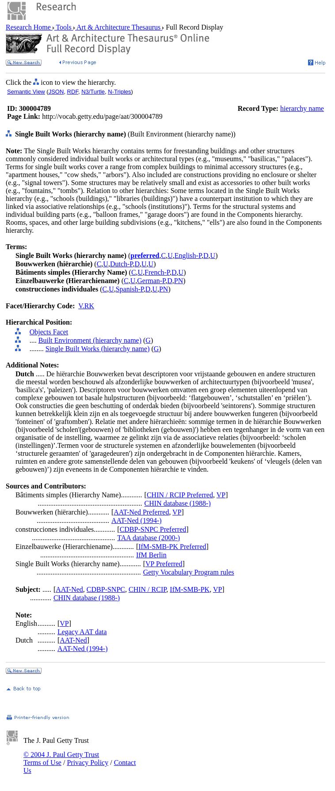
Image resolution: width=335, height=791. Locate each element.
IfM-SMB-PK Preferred (172, 546)
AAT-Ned (69, 589)
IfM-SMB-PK (189, 589)
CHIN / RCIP (147, 589)
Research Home (29, 27)
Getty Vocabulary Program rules (188, 572)
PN (178, 280)
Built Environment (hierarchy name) (89, 340)
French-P (157, 272)
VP (221, 495)
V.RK (86, 306)
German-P (151, 280)
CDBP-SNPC (106, 589)
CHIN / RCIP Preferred (180, 495)
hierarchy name (302, 108)
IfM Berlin (151, 555)
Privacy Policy (87, 762)
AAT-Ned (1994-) (136, 520)
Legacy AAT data (82, 632)
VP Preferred (163, 564)
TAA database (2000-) (148, 537)
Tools (63, 27)
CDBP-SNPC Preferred (153, 529)
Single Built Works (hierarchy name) (98, 348)
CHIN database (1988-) (178, 503)
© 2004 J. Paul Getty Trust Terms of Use (61, 758)
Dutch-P (121, 264)
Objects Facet (49, 332)
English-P (188, 255)
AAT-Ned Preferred (141, 512)
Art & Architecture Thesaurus (118, 27)
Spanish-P (130, 289)
